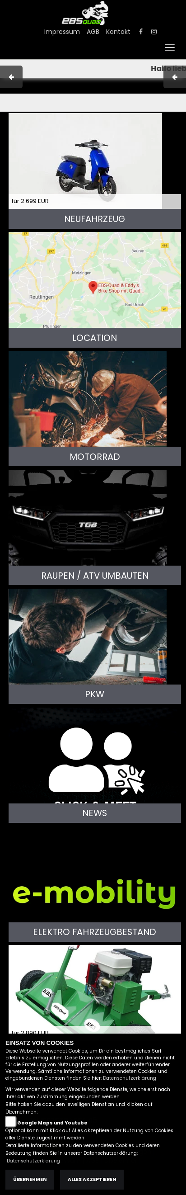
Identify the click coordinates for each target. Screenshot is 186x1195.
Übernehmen (29, 1179)
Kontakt (118, 31)
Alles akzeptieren (92, 1179)
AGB (93, 31)
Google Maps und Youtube (52, 1122)
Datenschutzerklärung (129, 1078)
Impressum (62, 31)
